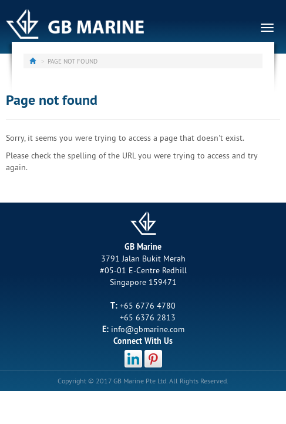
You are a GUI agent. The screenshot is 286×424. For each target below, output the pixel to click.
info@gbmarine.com (147, 329)
